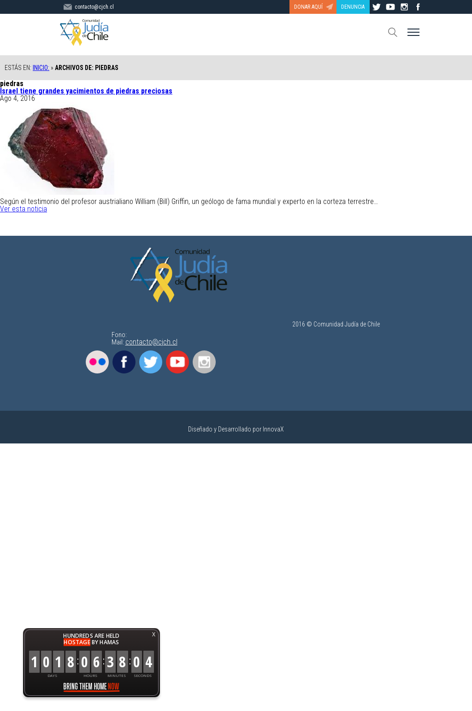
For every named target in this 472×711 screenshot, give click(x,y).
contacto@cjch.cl (151, 342)
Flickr (97, 361)
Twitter (150, 361)
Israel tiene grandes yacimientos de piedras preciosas (86, 91)
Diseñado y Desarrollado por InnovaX (236, 429)
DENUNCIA (353, 7)
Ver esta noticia (23, 208)
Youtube (177, 361)
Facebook (124, 361)
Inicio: (41, 67)
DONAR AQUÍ (308, 7)
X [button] (153, 634)
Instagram (204, 361)
